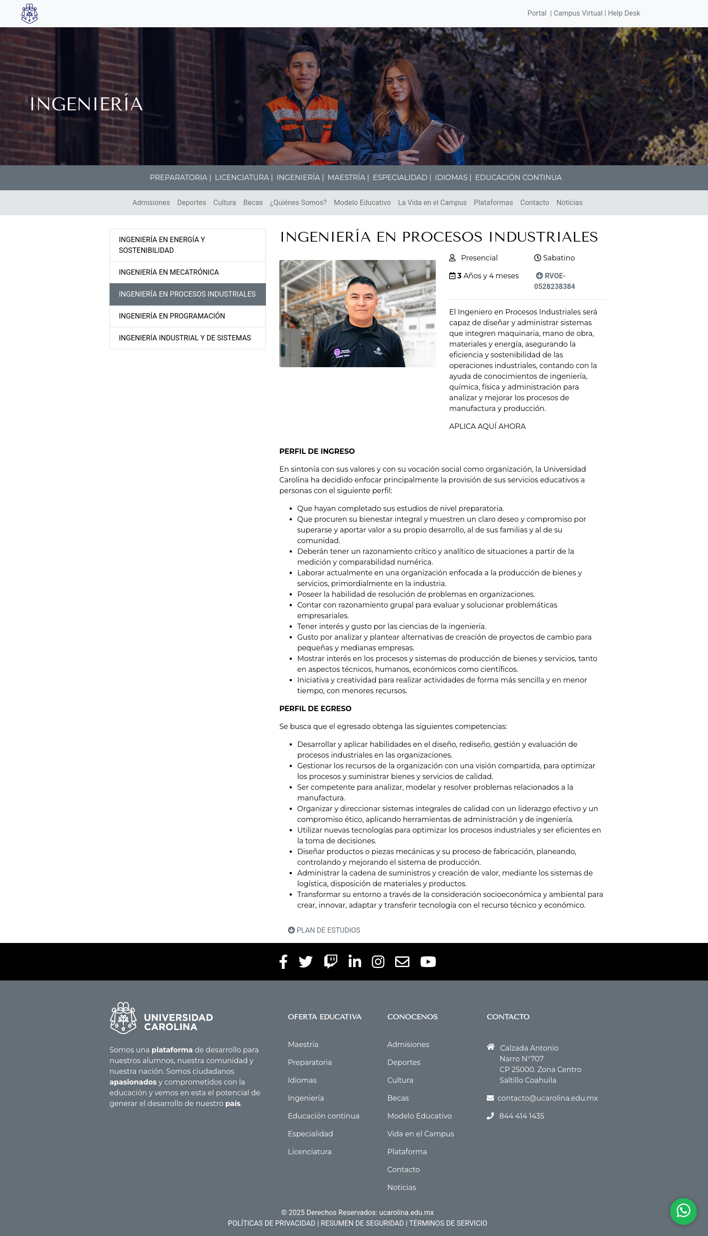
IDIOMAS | (453, 177)
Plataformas (493, 202)
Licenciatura (310, 1152)
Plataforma (407, 1152)
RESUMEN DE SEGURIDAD (362, 1223)
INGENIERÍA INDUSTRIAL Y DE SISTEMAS (185, 338)
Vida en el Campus (421, 1134)
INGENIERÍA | (300, 177)
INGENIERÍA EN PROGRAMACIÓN (172, 316)
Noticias (569, 202)
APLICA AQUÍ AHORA (487, 426)
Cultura (224, 202)
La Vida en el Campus (432, 202)
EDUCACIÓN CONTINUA (518, 177)
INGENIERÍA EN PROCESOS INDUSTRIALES (187, 294)
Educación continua (323, 1116)
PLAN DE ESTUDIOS (324, 930)
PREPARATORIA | (180, 177)
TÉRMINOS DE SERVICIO (448, 1223)
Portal (537, 13)
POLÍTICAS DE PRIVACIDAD (272, 1223)
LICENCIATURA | (244, 177)
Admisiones (151, 202)
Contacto (534, 202)
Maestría (303, 1044)
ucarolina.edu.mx (406, 1212)
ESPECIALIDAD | (402, 177)
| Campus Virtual (576, 13)
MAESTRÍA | (348, 177)
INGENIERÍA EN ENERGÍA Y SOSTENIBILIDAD (162, 245)
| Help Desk (621, 13)
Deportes (191, 202)
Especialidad (310, 1134)
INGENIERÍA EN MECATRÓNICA (169, 272)
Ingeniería (306, 1098)
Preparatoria (310, 1062)
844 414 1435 (521, 1116)
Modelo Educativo (362, 202)
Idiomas (302, 1080)
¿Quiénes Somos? (298, 202)
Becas (253, 202)
